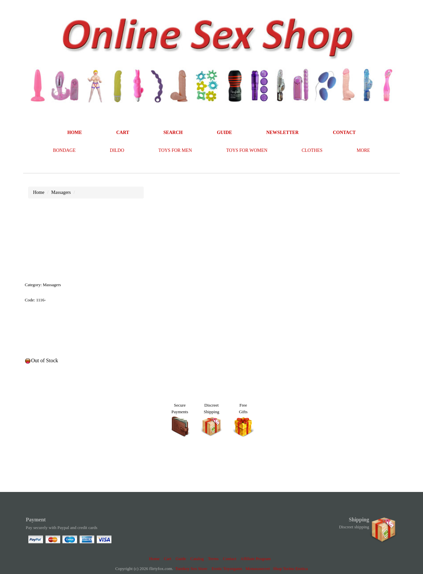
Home (154, 558)
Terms (213, 558)
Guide (180, 558)
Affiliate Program (255, 558)
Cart (167, 558)
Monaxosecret (258, 568)
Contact (229, 558)
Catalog (197, 558)
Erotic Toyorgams (227, 568)
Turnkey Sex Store (191, 568)
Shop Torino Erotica (290, 568)
